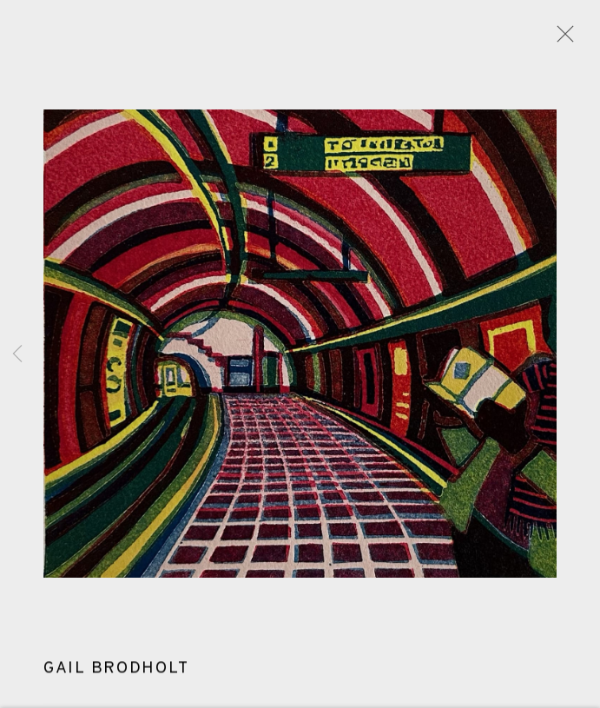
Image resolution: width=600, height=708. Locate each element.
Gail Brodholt (115, 670)
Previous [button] (17, 354)
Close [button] (561, 39)
